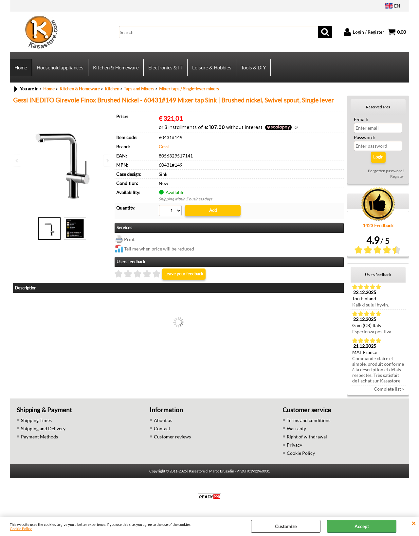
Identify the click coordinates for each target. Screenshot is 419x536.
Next (107, 161)
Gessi (164, 146)
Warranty (296, 428)
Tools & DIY (253, 67)
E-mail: (361, 119)
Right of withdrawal (307, 436)
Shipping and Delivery (43, 428)
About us (163, 420)
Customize (286, 526)
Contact (162, 428)
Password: (364, 137)
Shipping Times (36, 420)
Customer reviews (172, 436)
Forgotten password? (386, 170)
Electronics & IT (165, 67)
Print (129, 239)
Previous (17, 161)
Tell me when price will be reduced (159, 248)
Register (397, 176)
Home (20, 67)
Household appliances (60, 67)
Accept (362, 526)
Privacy (294, 445)
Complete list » (389, 389)
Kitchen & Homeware (116, 67)
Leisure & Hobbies (211, 67)
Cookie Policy (21, 529)
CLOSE (413, 523)
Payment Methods (39, 436)
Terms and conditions (308, 420)
